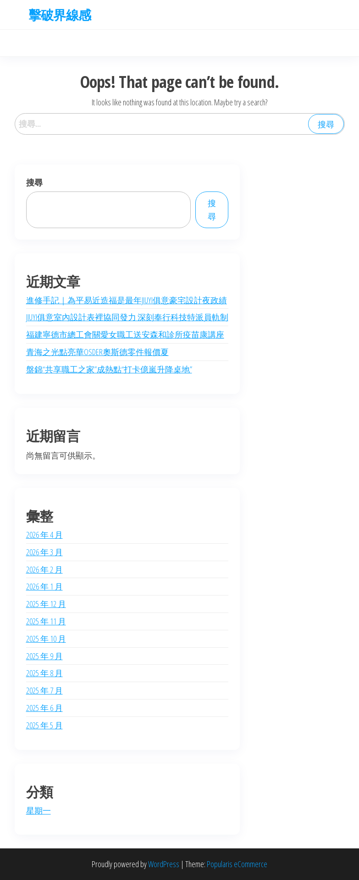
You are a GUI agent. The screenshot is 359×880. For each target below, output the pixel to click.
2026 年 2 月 (44, 569)
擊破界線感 (59, 14)
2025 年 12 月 (46, 603)
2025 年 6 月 (44, 707)
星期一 (38, 810)
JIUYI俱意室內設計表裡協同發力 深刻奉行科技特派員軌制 (127, 317)
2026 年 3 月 (44, 552)
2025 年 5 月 (44, 725)
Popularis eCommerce (237, 863)
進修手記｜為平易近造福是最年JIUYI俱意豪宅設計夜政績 (126, 300)
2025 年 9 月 (44, 655)
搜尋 (34, 182)
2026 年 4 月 (44, 534)
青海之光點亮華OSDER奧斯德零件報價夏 (97, 351)
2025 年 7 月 (44, 690)
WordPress (163, 863)
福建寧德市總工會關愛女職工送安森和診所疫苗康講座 (125, 334)
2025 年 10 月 (46, 638)
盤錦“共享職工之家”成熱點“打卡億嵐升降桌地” (109, 369)
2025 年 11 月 (46, 621)
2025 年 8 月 (44, 672)
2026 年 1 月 (44, 586)
